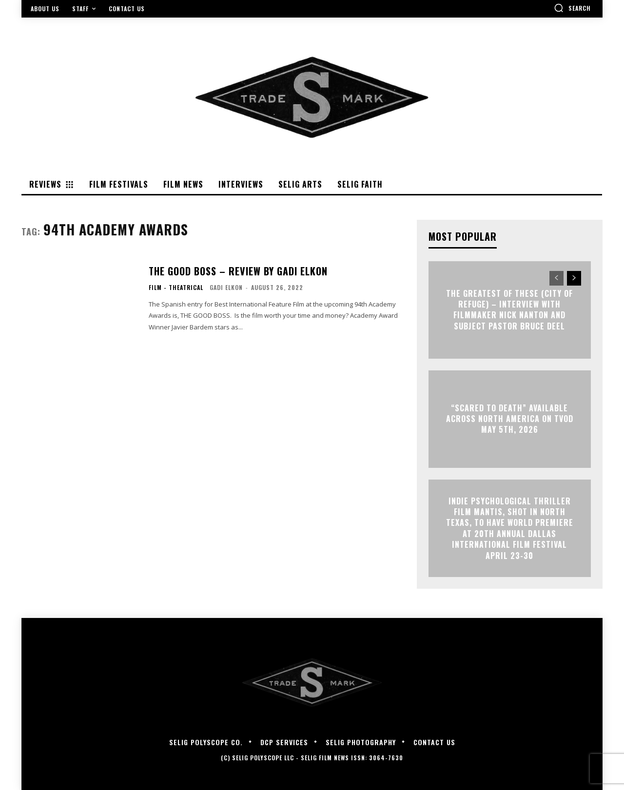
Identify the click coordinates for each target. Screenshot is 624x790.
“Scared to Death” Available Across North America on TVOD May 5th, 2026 (509, 419)
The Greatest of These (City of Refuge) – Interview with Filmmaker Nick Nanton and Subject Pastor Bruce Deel (509, 310)
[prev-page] (556, 278)
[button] (572, 8)
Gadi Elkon (226, 287)
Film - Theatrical (176, 287)
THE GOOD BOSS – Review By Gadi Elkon (238, 271)
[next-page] (574, 278)
